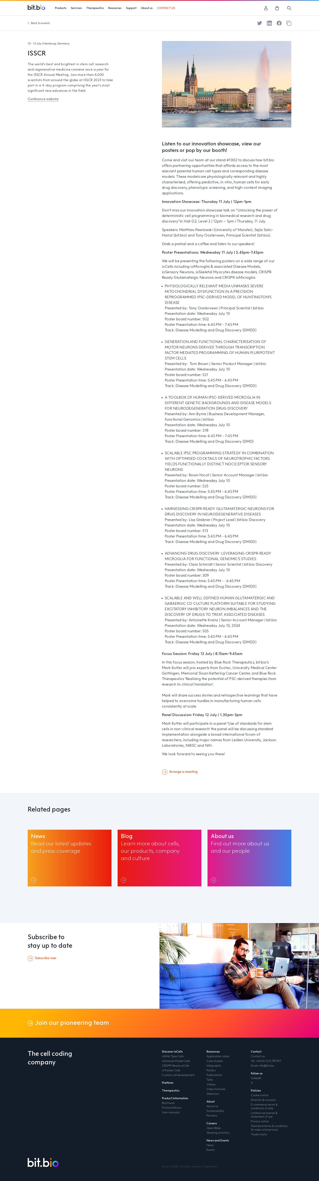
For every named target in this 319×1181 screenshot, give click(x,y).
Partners (211, 1115)
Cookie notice (259, 1095)
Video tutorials (215, 1089)
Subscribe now (45, 958)
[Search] (289, 8)
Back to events (40, 23)
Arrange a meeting (183, 772)
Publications (214, 1075)
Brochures (168, 1103)
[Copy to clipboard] (288, 23)
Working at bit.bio (217, 1132)
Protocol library (171, 1107)
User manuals (171, 1112)
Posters (211, 1070)
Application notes (217, 1056)
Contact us (258, 1056)
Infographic (213, 1065)
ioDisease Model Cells (176, 1061)
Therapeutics (170, 1090)
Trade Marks (210, 1167)
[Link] (34, 880)
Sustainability (215, 1111)
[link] (277, 8)
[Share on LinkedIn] (269, 23)
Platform (167, 1082)
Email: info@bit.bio (262, 1065)
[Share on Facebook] (279, 23)
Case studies (214, 1061)
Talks (209, 1079)
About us (212, 1106)
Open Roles (213, 1128)
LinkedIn (256, 1078)
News (210, 1145)
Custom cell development (178, 1075)
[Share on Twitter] (259, 23)
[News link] (69, 858)
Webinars (212, 1094)
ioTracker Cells (171, 1070)
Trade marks (259, 1134)
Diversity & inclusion (263, 1100)
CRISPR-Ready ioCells (175, 1065)
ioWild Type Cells (173, 1056)
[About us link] (249, 858)
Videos (210, 1084)
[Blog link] (159, 858)
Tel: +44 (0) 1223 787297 (266, 1061)
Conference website (43, 99)
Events (210, 1150)
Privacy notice (260, 1121)
